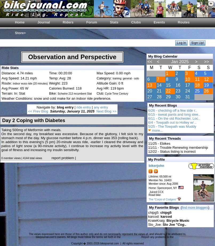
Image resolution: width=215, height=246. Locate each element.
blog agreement (130, 237)
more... (155, 130)
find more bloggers (195, 207)
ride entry (84, 107)
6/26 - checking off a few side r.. (172, 110)
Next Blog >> (106, 111)
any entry (101, 107)
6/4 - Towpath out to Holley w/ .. (172, 122)
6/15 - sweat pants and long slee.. (174, 114)
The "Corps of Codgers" (163, 199)
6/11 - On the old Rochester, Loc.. (174, 118)
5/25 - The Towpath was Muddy (172, 126)
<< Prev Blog (38, 111)
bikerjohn (156, 166)
